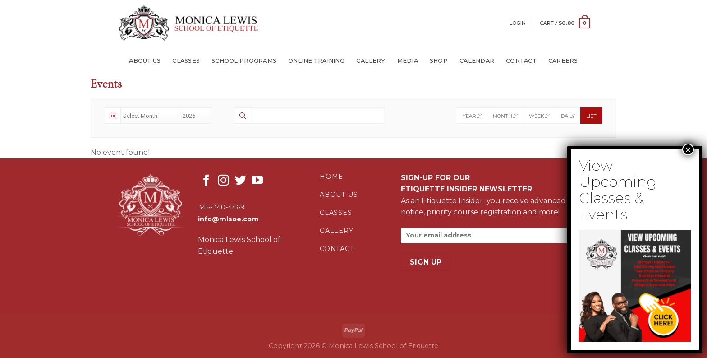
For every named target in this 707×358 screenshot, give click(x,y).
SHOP (439, 60)
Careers (563, 60)
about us (339, 195)
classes (336, 213)
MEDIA (407, 60)
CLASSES (186, 60)
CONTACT (521, 60)
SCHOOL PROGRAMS (243, 60)
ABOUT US (145, 60)
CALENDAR (476, 60)
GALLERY (371, 60)
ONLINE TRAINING (316, 60)
